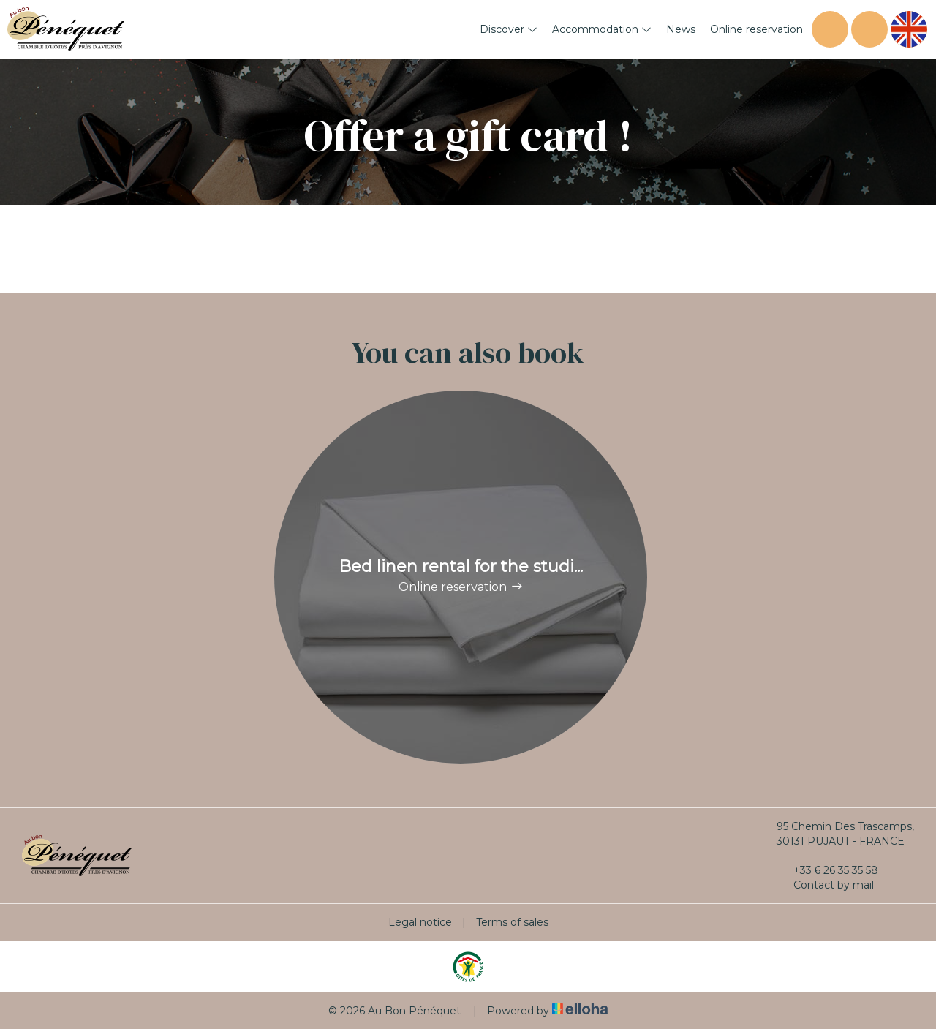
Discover (508, 29)
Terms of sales (512, 922)
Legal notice (420, 922)
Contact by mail (825, 885)
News (680, 29)
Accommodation (602, 29)
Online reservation (756, 29)
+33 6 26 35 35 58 (827, 870)
